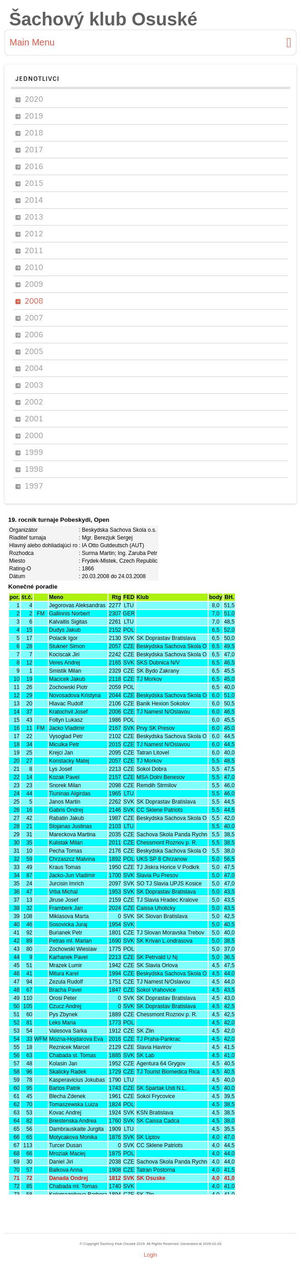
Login (150, 1255)
